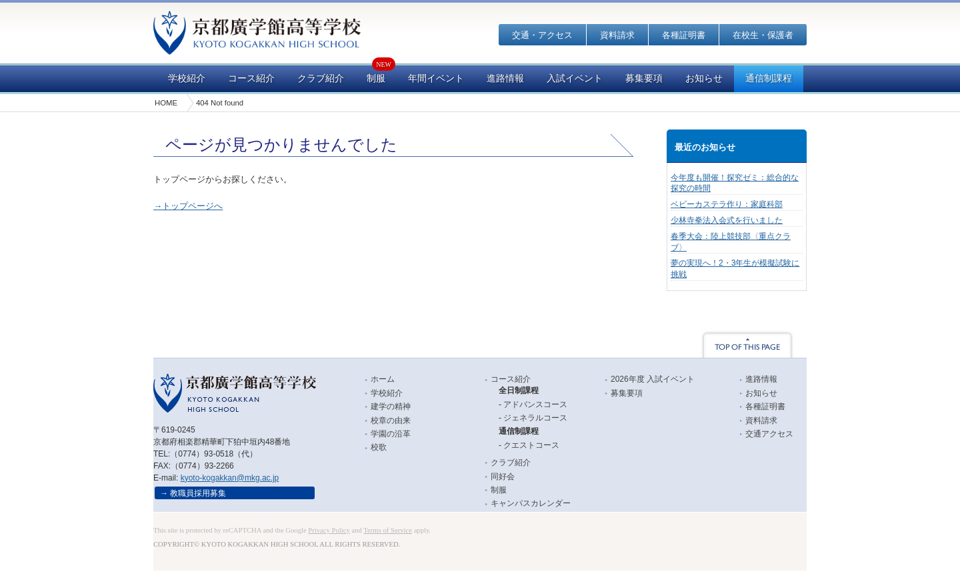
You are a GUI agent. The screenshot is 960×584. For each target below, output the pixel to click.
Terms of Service (387, 530)
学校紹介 (186, 78)
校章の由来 (391, 420)
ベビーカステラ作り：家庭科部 (727, 204)
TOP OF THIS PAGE (747, 344)
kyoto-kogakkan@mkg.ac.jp (230, 478)
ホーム (383, 379)
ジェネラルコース (535, 417)
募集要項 (644, 78)
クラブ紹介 (320, 78)
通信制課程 (768, 78)
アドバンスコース (535, 404)
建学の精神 (391, 406)
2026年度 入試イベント (653, 379)
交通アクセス (769, 434)
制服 (376, 78)
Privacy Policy (328, 530)
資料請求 (617, 35)
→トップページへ (188, 206)
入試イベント (575, 78)
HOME (166, 103)
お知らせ (704, 78)
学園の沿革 (391, 434)
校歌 (379, 447)
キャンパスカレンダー (531, 503)
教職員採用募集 (198, 493)
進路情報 (505, 78)
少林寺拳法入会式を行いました (727, 220)
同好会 (503, 476)
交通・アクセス (542, 35)
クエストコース (531, 445)
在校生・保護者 (763, 35)
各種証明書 (683, 35)
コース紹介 (251, 78)
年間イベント (436, 78)
